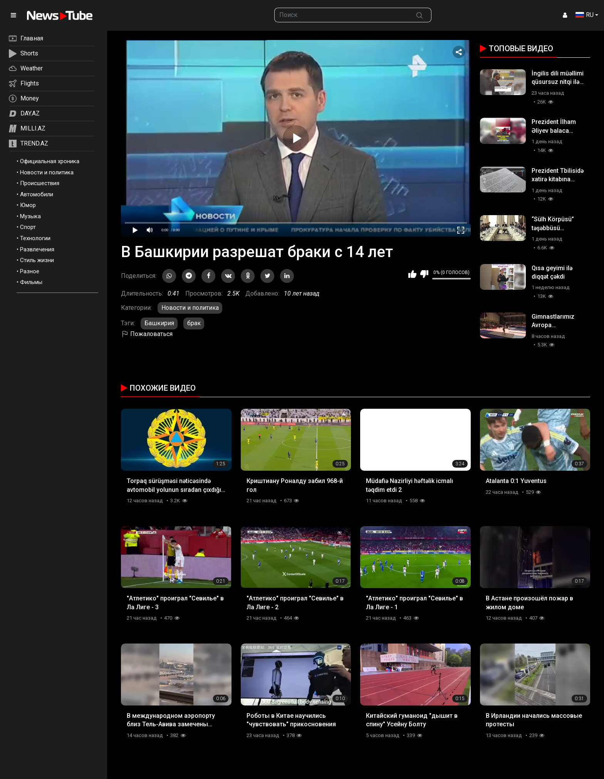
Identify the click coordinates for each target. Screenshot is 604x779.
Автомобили (36, 194)
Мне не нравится (424, 274)
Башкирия (159, 323)
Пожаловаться (147, 334)
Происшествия (39, 183)
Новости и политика (47, 172)
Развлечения (37, 249)
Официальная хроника (49, 161)
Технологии (35, 238)
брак (194, 323)
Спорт (28, 227)
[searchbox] (341, 15)
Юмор (28, 205)
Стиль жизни (37, 260)
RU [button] (584, 14)
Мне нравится (412, 274)
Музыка (30, 216)
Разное (29, 271)
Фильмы (31, 282)
